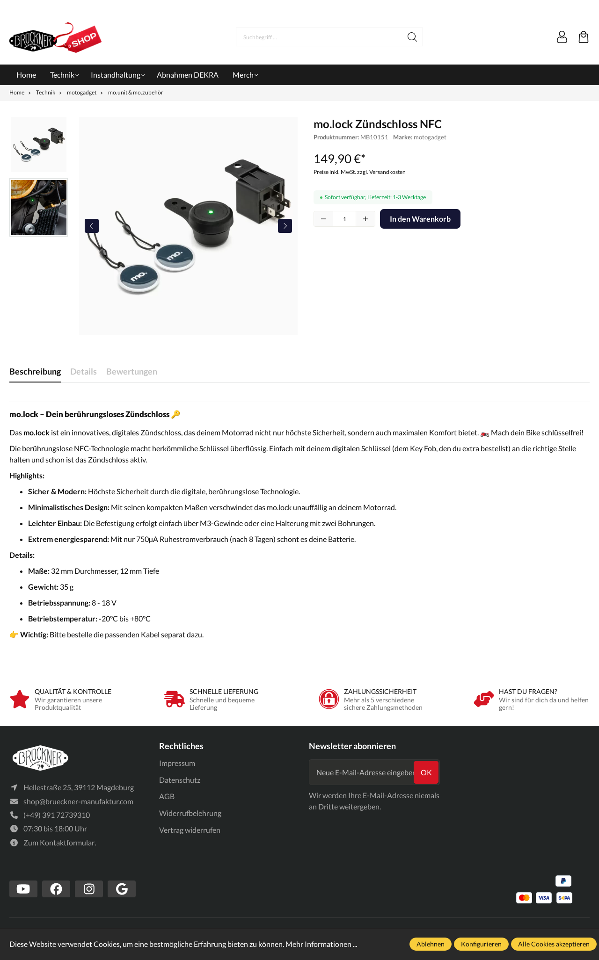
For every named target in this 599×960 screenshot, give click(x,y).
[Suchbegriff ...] (319, 37)
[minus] (323, 218)
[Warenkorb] (583, 37)
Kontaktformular (67, 842)
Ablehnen (430, 944)
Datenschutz (179, 779)
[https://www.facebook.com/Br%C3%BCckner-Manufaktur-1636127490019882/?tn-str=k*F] (56, 889)
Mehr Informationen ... (321, 943)
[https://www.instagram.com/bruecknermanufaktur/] (89, 889)
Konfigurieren (481, 944)
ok (426, 772)
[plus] (365, 218)
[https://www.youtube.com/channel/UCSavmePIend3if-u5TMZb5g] (23, 889)
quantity (344, 218)
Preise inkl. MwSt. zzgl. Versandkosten (360, 171)
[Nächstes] (285, 226)
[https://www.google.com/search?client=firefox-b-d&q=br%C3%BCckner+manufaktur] (122, 889)
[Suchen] (412, 37)
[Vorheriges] (92, 226)
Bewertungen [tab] (131, 371)
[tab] (35, 371)
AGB (167, 796)
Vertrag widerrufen (189, 829)
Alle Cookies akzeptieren (554, 944)
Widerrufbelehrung (190, 812)
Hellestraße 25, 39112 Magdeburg (78, 787)
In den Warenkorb (420, 218)
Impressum (177, 762)
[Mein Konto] (562, 37)
